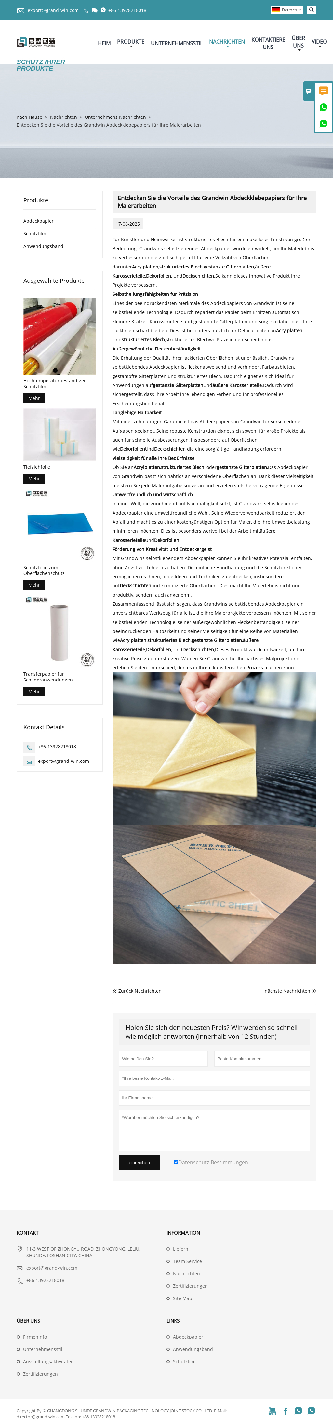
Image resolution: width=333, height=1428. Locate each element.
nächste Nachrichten (287, 991)
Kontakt (27, 1232)
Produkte (130, 43)
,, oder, (201, 467)
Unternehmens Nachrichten (115, 117)
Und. (208, 385)
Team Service (187, 1261)
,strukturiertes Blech (165, 339)
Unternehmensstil (177, 43)
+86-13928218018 (127, 10)
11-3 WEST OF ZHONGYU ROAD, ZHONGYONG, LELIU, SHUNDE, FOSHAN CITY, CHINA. (83, 1252)
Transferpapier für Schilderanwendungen (48, 677)
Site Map (182, 1298)
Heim (104, 43)
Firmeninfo (35, 1337)
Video (319, 43)
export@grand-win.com (53, 10)
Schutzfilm (34, 233)
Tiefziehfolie (36, 467)
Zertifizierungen (190, 1286)
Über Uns (298, 43)
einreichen (139, 1162)
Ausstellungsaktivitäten (48, 1361)
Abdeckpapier (38, 221)
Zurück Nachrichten (137, 991)
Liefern (180, 1249)
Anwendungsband (43, 246)
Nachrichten (227, 43)
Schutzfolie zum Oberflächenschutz (44, 570)
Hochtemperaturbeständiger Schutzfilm (54, 384)
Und (153, 449)
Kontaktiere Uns (268, 43)
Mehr (34, 398)
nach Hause (29, 117)
